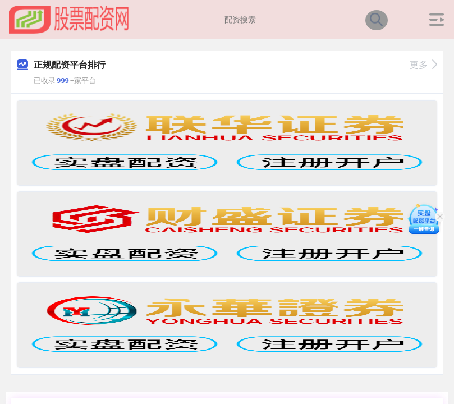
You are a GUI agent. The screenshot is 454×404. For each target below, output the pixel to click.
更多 (423, 65)
